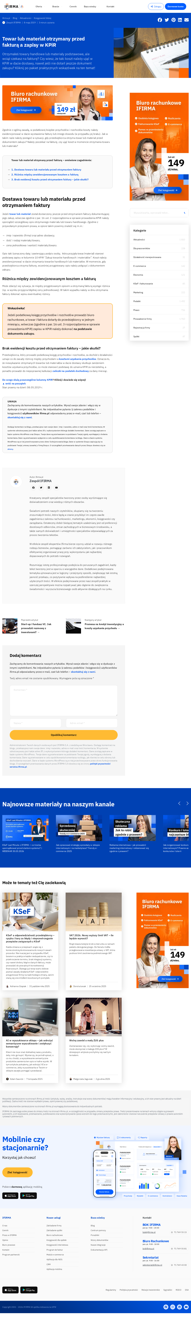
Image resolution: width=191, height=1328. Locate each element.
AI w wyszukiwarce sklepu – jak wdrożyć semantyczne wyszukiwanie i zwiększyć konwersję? (29, 1043)
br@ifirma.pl (148, 1248)
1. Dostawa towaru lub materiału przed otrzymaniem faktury (46, 169)
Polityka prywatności (129, 1290)
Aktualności (139, 239)
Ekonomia (138, 274)
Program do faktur (55, 1250)
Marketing (138, 292)
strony (10, 449)
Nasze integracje (98, 1245)
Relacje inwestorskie (151, 1290)
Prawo (136, 310)
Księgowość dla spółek (57, 1240)
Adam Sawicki (14, 1079)
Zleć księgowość (17, 1172)
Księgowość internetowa (57, 1245)
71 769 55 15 (179, 1232)
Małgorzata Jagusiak (81, 1079)
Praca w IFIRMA (9, 1235)
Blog (93, 1225)
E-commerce (139, 266)
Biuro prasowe (8, 1245)
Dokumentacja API (99, 1250)
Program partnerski (11, 1254)
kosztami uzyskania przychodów (77, 358)
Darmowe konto (176, 6)
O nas (4, 1225)
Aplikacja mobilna (54, 1269)
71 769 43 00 (179, 1265)
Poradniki (95, 1235)
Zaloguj (156, 6)
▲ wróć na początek (14, 383)
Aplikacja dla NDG (54, 1259)
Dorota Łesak (77, 986)
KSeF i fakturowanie (143, 283)
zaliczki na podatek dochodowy (71, 370)
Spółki (136, 336)
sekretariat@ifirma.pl (152, 1265)
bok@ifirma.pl (149, 1232)
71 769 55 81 (179, 1248)
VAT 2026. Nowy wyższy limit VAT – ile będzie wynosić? (91, 937)
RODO (178, 1290)
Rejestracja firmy (141, 327)
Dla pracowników (141, 248)
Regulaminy (111, 1290)
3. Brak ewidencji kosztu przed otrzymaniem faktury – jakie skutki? (50, 179)
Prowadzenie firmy (142, 318)
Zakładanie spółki (54, 1230)
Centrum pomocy (98, 1230)
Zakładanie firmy (54, 1225)
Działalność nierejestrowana (147, 257)
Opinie (5, 1240)
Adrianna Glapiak (16, 986)
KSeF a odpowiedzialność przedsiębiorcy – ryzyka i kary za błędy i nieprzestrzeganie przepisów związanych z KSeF (30, 938)
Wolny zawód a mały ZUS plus (86, 1040)
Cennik (5, 1230)
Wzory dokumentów (99, 1240)
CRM (49, 1264)
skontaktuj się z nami (20, 417)
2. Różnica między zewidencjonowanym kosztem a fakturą (44, 174)
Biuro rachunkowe (55, 1235)
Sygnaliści (167, 1290)
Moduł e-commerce (55, 1254)
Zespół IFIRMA (11, 22)
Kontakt (5, 1250)
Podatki (137, 301)
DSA (187, 1290)
